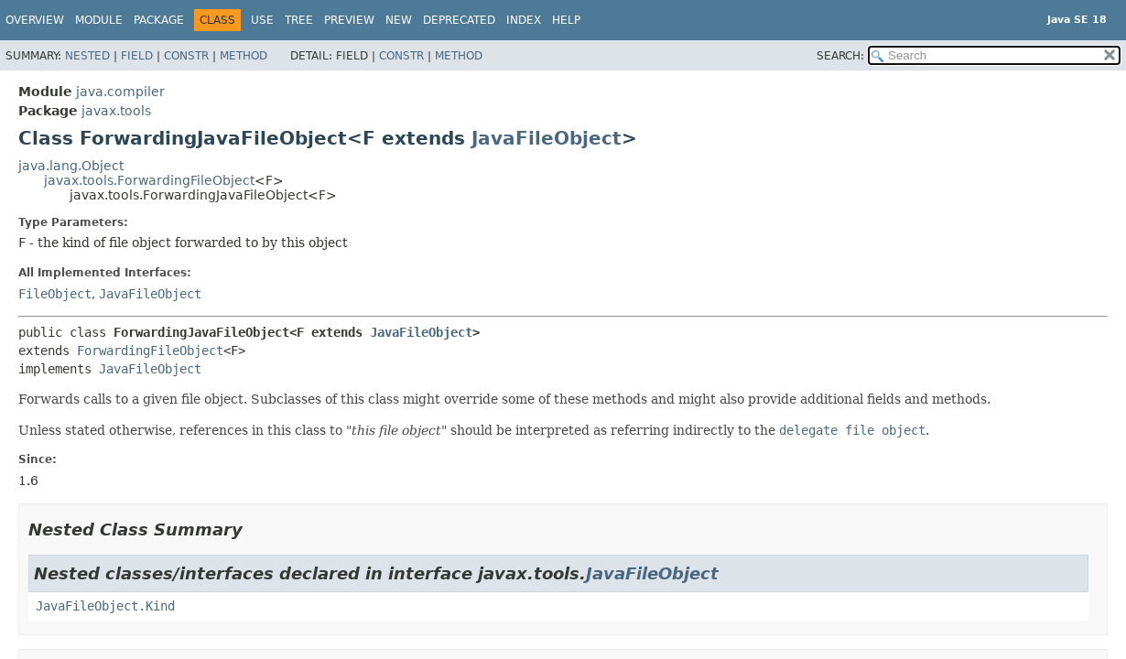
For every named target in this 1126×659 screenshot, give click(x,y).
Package (159, 20)
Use (262, 20)
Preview (349, 20)
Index (523, 20)
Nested (87, 55)
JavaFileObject (546, 138)
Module (99, 20)
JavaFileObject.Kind (105, 606)
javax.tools (116, 110)
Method (243, 55)
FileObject (55, 293)
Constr (186, 55)
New (398, 20)
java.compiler (120, 91)
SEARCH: (840, 55)
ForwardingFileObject (150, 350)
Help (566, 20)
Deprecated (459, 20)
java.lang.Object (71, 165)
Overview (34, 20)
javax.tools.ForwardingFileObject (149, 180)
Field (137, 55)
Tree (299, 20)
